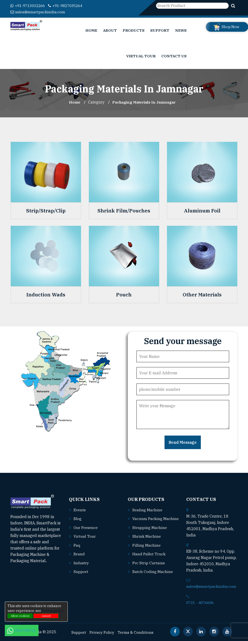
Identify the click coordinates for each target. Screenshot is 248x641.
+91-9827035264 (70, 5)
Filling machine (146, 550)
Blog (78, 518)
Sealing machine (147, 509)
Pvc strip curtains (148, 568)
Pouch (124, 294)
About (110, 30)
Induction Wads (45, 294)
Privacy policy (52, 611)
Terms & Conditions (137, 631)
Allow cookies (20, 616)
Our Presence (86, 526)
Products (133, 30)
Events (80, 509)
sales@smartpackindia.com (38, 11)
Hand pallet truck (149, 559)
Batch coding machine (152, 576)
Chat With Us (21, 630)
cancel (46, 616)
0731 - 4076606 (201, 602)
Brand (79, 553)
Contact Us (174, 55)
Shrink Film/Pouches (124, 210)
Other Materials (202, 294)
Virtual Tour (141, 55)
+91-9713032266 (29, 5)
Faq (77, 544)
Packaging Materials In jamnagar (144, 101)
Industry (81, 561)
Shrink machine (146, 542)
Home (91, 30)
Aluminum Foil (202, 210)
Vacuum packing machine (151, 524)
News (181, 30)
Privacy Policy (102, 631)
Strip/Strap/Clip (46, 210)
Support (159, 30)
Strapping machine (149, 533)
